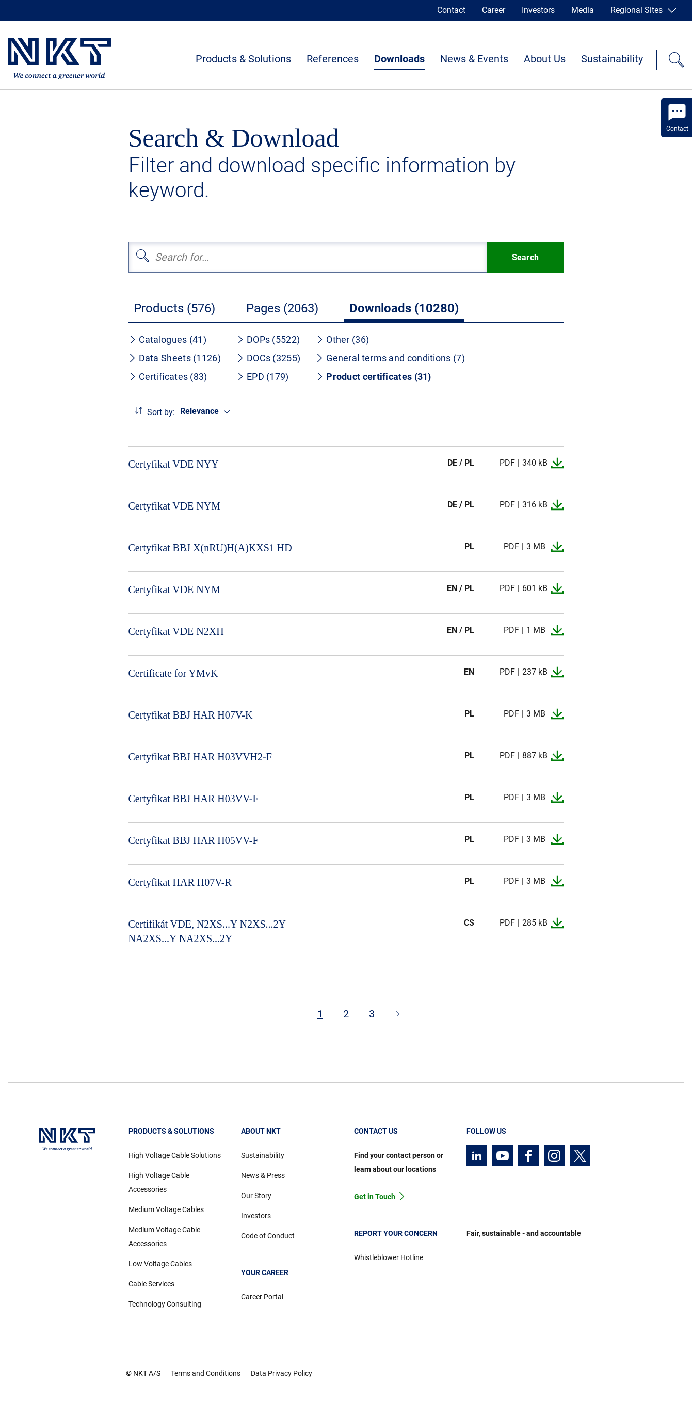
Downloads (399, 59)
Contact (451, 10)
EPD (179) (262, 376)
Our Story (256, 1195)
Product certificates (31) (373, 376)
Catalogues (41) (167, 339)
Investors (538, 10)
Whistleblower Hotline (388, 1257)
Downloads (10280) (404, 308)
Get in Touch (374, 1196)
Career (493, 10)
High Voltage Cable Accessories (158, 1182)
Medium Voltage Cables (166, 1209)
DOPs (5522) (268, 339)
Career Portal (262, 1297)
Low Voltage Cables (160, 1264)
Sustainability (612, 59)
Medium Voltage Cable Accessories (164, 1236)
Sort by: (161, 412)
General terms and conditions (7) (390, 358)
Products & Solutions (243, 59)
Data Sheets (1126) (174, 358)
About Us (545, 59)
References (333, 59)
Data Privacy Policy (281, 1373)
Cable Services (151, 1284)
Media (582, 10)
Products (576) (174, 308)
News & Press (263, 1175)
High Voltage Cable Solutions (174, 1155)
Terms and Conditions (205, 1373)
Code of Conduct (268, 1236)
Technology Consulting (164, 1304)
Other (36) (342, 339)
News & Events (474, 59)
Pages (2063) (282, 308)
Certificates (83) (167, 376)
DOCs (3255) (268, 358)
